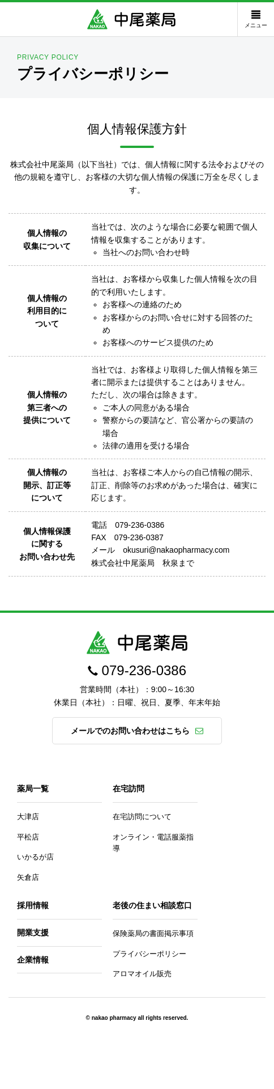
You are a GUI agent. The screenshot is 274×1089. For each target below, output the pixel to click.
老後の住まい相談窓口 (152, 905)
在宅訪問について (142, 816)
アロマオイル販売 (142, 973)
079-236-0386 (144, 670)
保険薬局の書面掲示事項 (153, 933)
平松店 (28, 837)
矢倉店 (28, 877)
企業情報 (33, 959)
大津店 (28, 816)
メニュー (256, 19)
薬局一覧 (33, 788)
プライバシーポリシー (149, 954)
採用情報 (33, 905)
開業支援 (33, 932)
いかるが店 (35, 857)
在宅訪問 (128, 788)
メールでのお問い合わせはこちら (130, 730)
